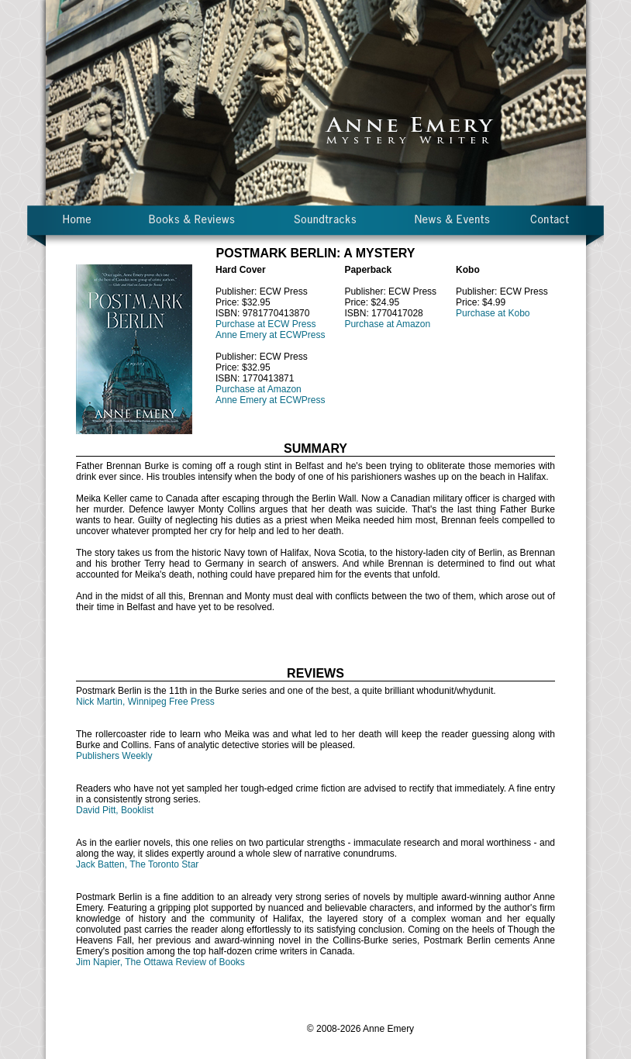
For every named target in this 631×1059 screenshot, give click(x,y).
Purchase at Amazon (259, 389)
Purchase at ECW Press (266, 324)
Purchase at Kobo (492, 313)
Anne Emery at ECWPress (270, 334)
